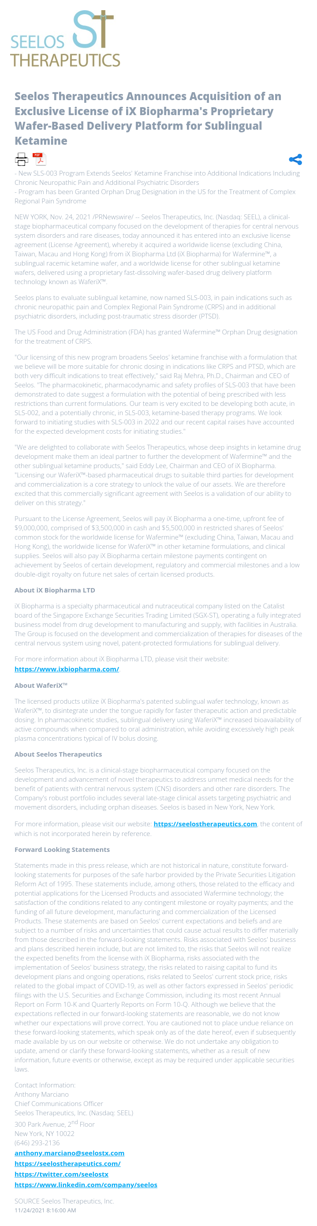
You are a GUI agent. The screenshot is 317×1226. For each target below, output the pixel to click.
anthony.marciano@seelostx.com (70, 1152)
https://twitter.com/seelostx (61, 1174)
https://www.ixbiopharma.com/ (67, 668)
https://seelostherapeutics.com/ (68, 1163)
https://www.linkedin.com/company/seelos (86, 1184)
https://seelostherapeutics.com (205, 823)
